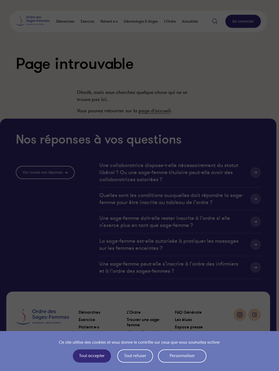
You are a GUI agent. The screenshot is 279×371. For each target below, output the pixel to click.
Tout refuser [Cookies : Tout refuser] (135, 356)
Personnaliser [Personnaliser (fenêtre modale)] (182, 356)
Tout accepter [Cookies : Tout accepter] (92, 356)
